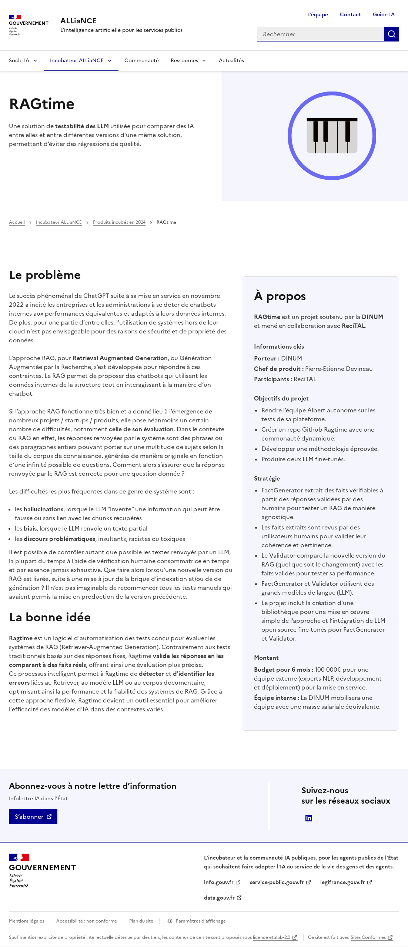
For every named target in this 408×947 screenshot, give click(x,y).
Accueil (17, 222)
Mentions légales (26, 921)
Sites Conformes (368, 937)
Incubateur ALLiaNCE (77, 60)
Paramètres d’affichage (201, 921)
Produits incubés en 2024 (119, 222)
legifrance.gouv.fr (342, 882)
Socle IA (19, 60)
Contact (350, 15)
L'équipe (317, 15)
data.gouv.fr (219, 898)
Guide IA (384, 15)
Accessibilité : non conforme (86, 921)
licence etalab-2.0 (271, 937)
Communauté (141, 60)
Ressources (184, 60)
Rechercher (391, 34)
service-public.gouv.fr (277, 882)
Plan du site (141, 921)
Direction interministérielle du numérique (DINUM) (308, 818)
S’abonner (29, 816)
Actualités (231, 60)
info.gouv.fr (219, 882)
